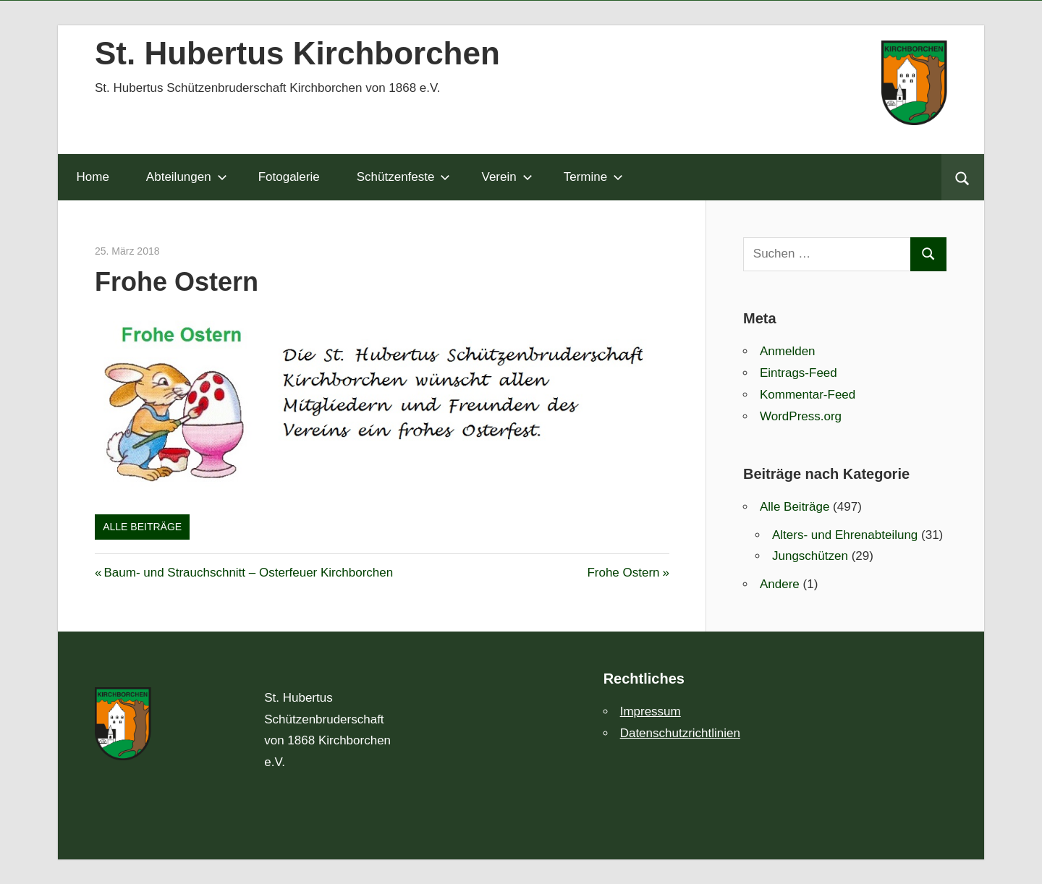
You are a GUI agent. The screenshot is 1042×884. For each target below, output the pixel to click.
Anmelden (788, 351)
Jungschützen (810, 556)
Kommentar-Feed (807, 394)
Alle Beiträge (142, 526)
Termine (593, 177)
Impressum (650, 711)
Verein (506, 177)
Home (93, 177)
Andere (780, 584)
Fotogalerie (289, 177)
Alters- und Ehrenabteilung (845, 535)
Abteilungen (186, 177)
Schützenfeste (404, 177)
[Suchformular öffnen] (962, 177)
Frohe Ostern (623, 572)
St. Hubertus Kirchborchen (297, 53)
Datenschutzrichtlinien (680, 733)
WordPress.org (801, 416)
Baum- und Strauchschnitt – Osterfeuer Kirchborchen (248, 572)
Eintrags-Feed (798, 373)
